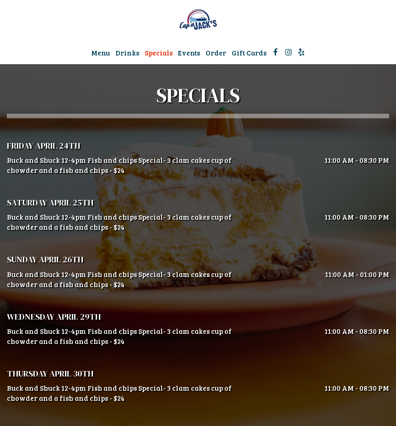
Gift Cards (249, 52)
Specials (159, 52)
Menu (100, 52)
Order (216, 52)
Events (189, 52)
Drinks (127, 52)
